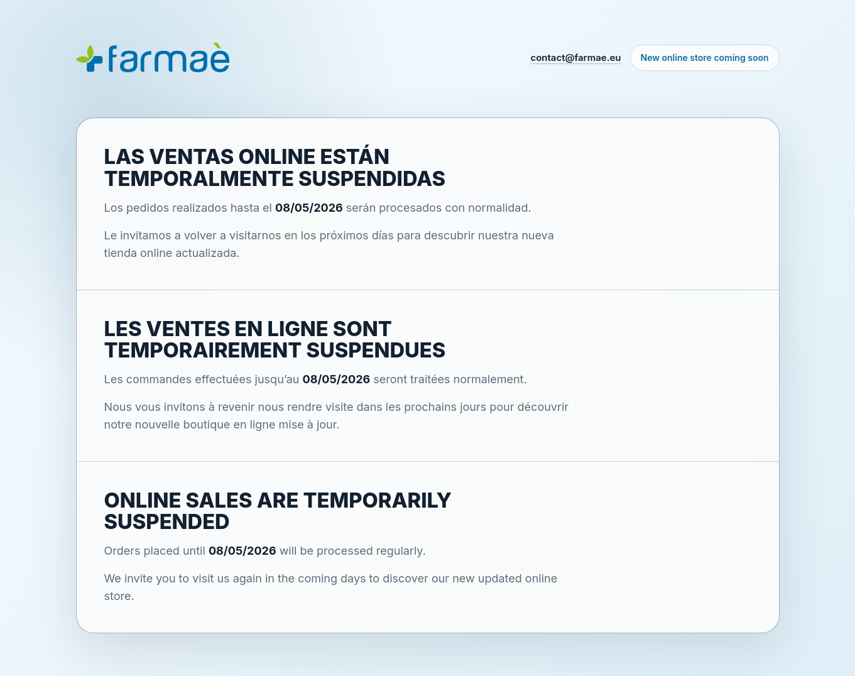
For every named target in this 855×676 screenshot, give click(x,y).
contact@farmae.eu (575, 57)
